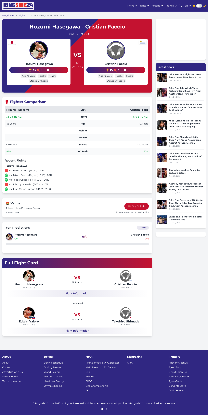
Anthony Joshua (178, 362)
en (186, 5)
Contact (7, 366)
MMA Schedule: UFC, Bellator (102, 362)
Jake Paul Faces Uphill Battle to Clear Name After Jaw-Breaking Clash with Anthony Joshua (186, 203)
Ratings (169, 5)
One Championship (97, 385)
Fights (142, 5)
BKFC (89, 380)
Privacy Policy (10, 376)
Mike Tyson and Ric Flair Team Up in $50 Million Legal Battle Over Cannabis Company (185, 123)
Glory (130, 362)
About (6, 362)
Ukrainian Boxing (54, 380)
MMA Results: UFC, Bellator (101, 366)
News (130, 5)
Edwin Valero (29, 321)
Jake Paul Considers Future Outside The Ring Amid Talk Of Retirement (185, 156)
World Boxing (52, 371)
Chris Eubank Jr (178, 371)
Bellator (90, 376)
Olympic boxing (53, 385)
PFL (88, 390)
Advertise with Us (12, 371)
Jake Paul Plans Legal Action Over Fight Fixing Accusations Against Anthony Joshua (185, 140)
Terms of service (11, 380)
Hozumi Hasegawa (30, 64)
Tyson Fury (175, 366)
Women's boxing (54, 376)
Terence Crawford (179, 376)
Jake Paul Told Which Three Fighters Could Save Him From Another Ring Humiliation (185, 91)
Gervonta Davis (177, 385)
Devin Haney (176, 390)
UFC (88, 371)
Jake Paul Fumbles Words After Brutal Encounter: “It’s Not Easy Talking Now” (185, 107)
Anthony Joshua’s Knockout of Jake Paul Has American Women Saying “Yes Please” (186, 186)
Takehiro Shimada (125, 321)
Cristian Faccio (124, 64)
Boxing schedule (53, 362)
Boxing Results (52, 366)
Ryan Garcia (175, 380)
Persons (155, 5)
